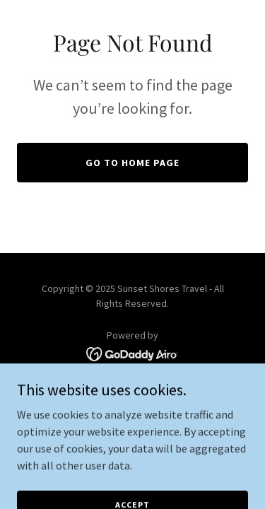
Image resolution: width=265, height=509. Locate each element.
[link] (132, 353)
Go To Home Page (132, 162)
